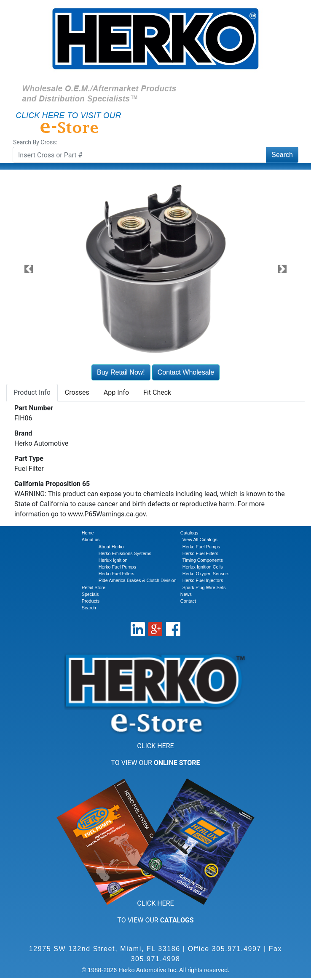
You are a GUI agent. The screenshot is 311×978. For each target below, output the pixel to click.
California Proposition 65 (52, 484)
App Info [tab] (116, 392)
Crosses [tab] (77, 392)
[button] (28, 268)
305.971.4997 (236, 948)
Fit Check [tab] (157, 392)
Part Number (33, 408)
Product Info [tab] (32, 392)
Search (282, 154)
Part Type (28, 458)
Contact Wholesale (186, 372)
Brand (23, 433)
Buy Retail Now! (121, 372)
